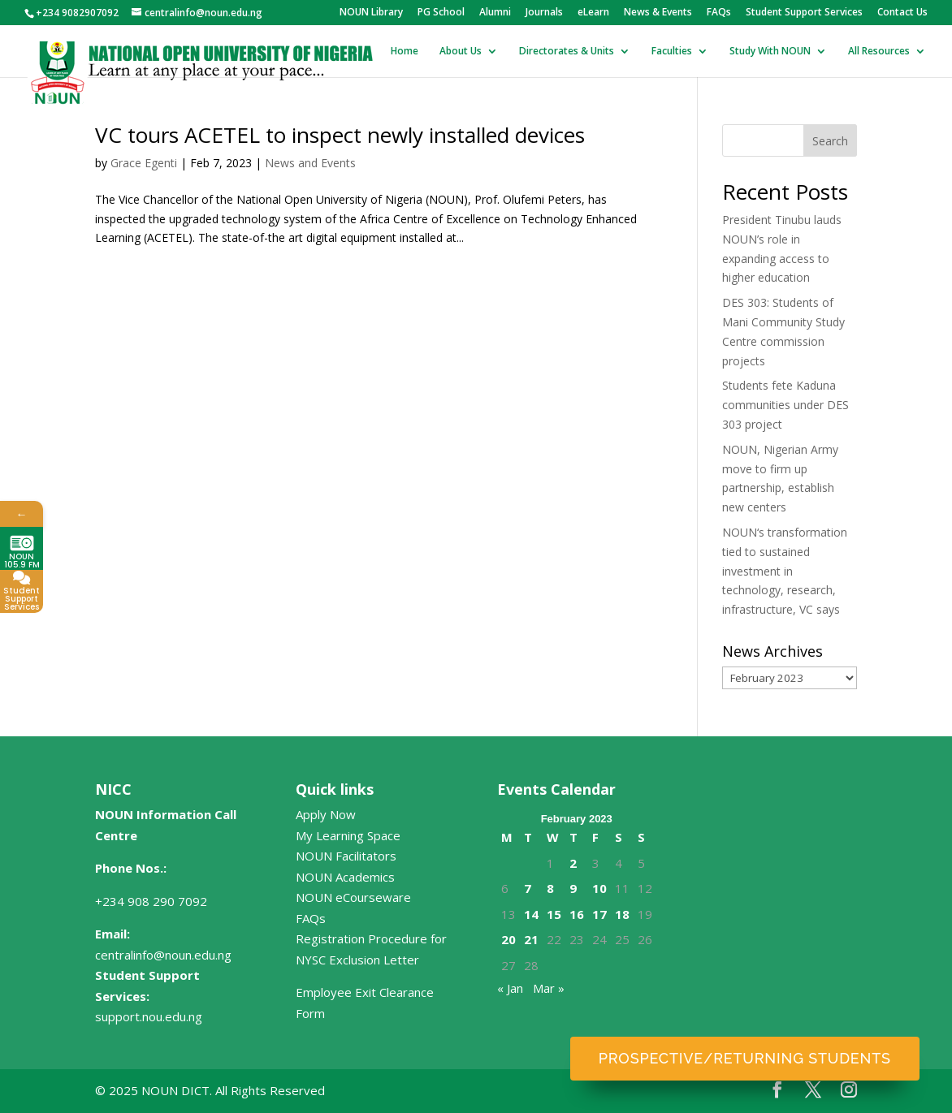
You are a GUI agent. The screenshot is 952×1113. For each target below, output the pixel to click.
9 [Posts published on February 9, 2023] (573, 888)
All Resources (879, 51)
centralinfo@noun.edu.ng (163, 955)
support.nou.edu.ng (148, 1016)
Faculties (671, 51)
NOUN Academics (345, 877)
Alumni (495, 13)
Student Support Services (804, 13)
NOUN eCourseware (353, 897)
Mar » (549, 988)
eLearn (593, 13)
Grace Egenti (143, 162)
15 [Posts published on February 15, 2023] (554, 914)
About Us (460, 51)
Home (404, 51)
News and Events (310, 162)
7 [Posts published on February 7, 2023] (527, 888)
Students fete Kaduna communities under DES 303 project (785, 404)
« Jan (510, 988)
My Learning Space (348, 835)
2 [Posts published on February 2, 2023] (573, 863)
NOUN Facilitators (346, 856)
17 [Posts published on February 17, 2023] (599, 914)
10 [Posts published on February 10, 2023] (599, 888)
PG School (441, 13)
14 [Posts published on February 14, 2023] (531, 914)
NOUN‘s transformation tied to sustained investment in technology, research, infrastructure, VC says (784, 570)
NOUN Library (371, 13)
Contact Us (902, 13)
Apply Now (326, 814)
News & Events (658, 13)
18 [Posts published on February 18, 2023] (622, 914)
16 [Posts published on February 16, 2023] (576, 914)
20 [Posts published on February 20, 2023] (508, 939)
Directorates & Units (566, 51)
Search (830, 141)
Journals (544, 13)
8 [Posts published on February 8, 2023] (550, 888)
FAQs (719, 13)
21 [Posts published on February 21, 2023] (531, 939)
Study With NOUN (770, 51)
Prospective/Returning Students (745, 1058)
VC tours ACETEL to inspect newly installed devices (340, 134)
